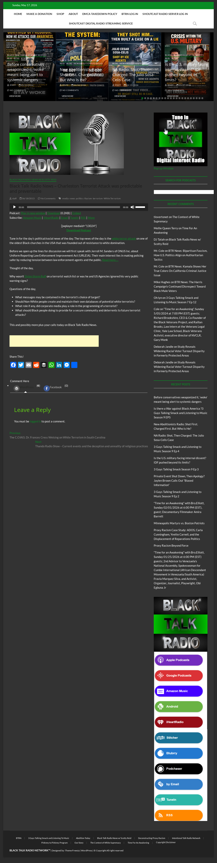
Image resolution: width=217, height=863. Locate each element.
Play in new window (33, 213)
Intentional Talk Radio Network (186, 838)
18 (191, 98)
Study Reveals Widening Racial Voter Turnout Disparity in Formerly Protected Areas (179, 351)
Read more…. (110, 260)
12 (174, 98)
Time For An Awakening (138, 842)
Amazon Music (32, 217)
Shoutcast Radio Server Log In (165, 13)
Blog (16, 58)
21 (199, 98)
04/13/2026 (131, 85)
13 (177, 98)
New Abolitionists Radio (88, 63)
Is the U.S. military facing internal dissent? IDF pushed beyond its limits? (186, 72)
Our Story (78, 842)
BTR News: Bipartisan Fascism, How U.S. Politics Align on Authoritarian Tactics (180, 255)
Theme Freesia (72, 850)
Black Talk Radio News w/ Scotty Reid (33, 179)
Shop (60, 13)
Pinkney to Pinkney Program (54, 842)
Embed (76, 213)
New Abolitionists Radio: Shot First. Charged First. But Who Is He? (81, 74)
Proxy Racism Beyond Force (171, 545)
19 (194, 98)
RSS (83, 217)
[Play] (14, 207)
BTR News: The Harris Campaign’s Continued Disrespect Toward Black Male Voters (180, 286)
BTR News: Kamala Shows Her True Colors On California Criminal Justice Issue (180, 271)
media (65, 198)
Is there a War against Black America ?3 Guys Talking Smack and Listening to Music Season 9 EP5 (180, 413)
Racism (88, 198)
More (91, 217)
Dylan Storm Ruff (35, 276)
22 (202, 98)
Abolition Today (83, 838)
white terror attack (124, 238)
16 (185, 98)
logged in (35, 421)
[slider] (73, 207)
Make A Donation (39, 13)
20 (197, 98)
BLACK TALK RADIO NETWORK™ (30, 850)
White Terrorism (112, 198)
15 (182, 98)
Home (18, 13)
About (73, 13)
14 (179, 98)
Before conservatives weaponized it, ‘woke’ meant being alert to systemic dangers (25, 72)
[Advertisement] (54, 341)
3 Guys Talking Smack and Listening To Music (48, 838)
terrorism (98, 198)
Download (53, 213)
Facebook (53, 388)
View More (15, 96)
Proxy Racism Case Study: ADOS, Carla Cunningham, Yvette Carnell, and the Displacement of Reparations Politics (178, 534)
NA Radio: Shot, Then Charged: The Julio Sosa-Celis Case (133, 74)
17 (188, 98)
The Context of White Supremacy (105, 842)
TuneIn (74, 217)
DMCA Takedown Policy (99, 13)
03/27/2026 (184, 85)
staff (11, 85)
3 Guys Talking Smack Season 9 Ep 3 (176, 469)
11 (171, 98)
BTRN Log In (130, 13)
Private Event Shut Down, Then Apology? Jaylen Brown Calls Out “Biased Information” (179, 480)
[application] (79, 207)
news (72, 198)
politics (79, 198)
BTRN (24, 58)
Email (64, 217)
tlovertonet (161, 217)
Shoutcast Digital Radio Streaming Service (101, 23)
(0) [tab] (25, 388)
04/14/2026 (78, 85)
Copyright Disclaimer (166, 842)
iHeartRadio (51, 217)
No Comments (16, 90)
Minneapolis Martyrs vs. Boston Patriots (179, 523)
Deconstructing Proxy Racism (151, 838)
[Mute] (132, 207)
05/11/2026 (26, 85)
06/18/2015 (27, 198)
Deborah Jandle (163, 346)
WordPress (24, 388)
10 (168, 98)
